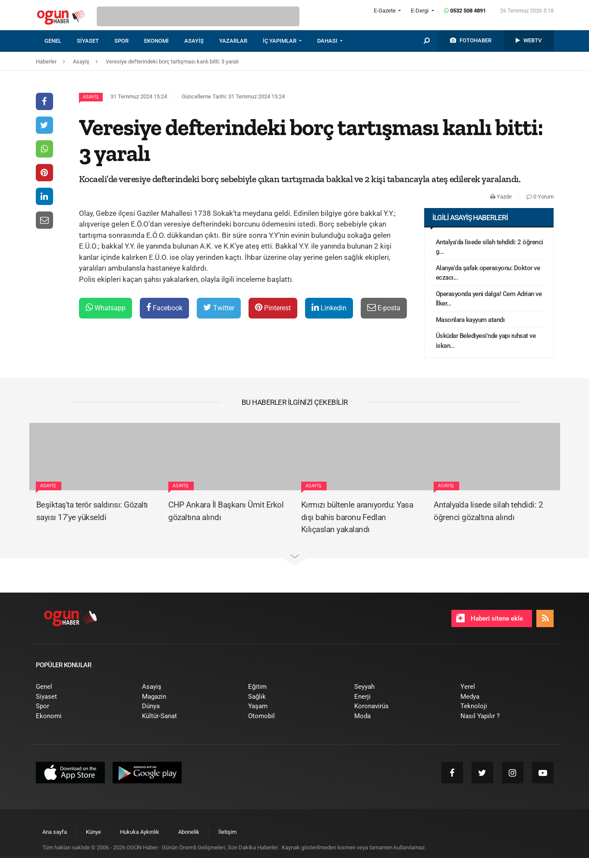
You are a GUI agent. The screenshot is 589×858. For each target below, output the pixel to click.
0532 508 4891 (465, 10)
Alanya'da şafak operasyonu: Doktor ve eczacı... (488, 273)
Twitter (218, 307)
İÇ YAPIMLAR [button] (280, 41)
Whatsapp (105, 307)
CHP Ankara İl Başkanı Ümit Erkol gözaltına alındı (225, 511)
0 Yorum (540, 196)
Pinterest (273, 307)
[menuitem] (60, 41)
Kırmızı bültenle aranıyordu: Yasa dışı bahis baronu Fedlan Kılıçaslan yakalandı (357, 517)
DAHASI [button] (328, 41)
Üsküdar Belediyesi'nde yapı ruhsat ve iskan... (486, 341)
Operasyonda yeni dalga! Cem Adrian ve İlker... (489, 299)
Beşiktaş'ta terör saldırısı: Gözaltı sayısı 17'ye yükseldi (92, 511)
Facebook (164, 307)
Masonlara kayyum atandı (470, 320)
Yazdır (501, 196)
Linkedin (329, 307)
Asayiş (91, 97)
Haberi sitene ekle (489, 618)
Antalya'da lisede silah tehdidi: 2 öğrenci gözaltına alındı (488, 511)
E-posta (383, 307)
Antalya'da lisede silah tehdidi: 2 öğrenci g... (489, 247)
